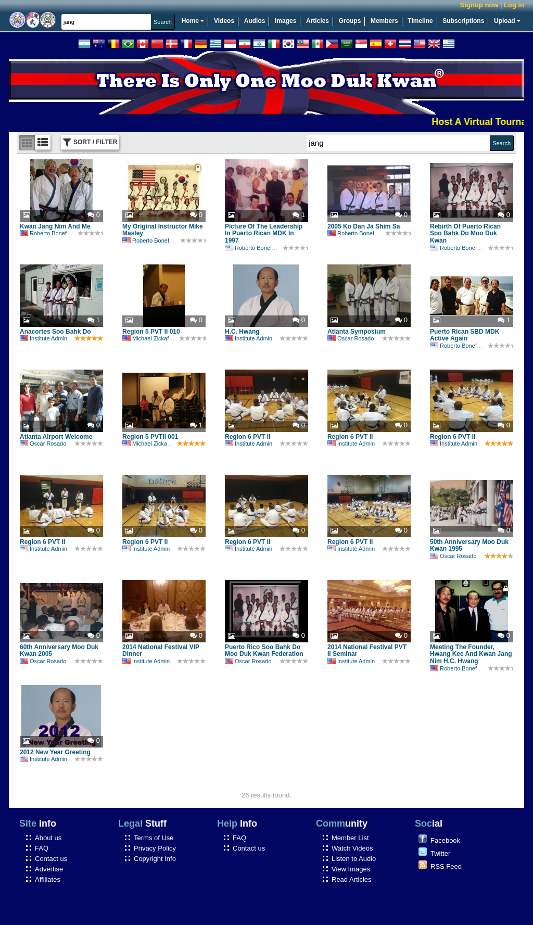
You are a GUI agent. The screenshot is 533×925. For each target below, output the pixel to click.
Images (285, 20)
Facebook (445, 840)
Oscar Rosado (350, 338)
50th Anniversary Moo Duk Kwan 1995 (469, 545)
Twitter (440, 853)
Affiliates (47, 879)
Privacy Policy (155, 848)
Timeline (420, 20)
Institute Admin (43, 338)
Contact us (51, 859)
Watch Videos (352, 848)
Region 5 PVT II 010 (151, 331)
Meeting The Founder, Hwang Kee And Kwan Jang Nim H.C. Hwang (471, 654)
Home (193, 20)
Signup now (479, 5)
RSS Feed (446, 866)
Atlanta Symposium (356, 331)
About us (48, 838)
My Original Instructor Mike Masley (162, 230)
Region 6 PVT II (247, 436)
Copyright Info (155, 859)
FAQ (41, 848)
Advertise (49, 869)
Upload (507, 20)
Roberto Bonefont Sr (51, 233)
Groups (350, 20)
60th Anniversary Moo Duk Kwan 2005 (59, 650)
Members (384, 20)
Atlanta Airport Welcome (56, 436)
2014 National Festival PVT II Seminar (367, 650)
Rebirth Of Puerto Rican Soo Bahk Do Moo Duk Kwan (465, 234)
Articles (317, 20)
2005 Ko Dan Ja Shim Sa (363, 226)
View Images (351, 869)
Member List (350, 838)
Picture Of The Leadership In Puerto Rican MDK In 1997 (263, 234)
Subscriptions (463, 20)
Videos (224, 20)
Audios (254, 20)
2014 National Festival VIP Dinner (160, 650)
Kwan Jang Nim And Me (55, 226)
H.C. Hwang (242, 331)
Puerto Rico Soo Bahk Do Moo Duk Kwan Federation (264, 650)
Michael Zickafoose (151, 338)
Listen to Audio (354, 859)
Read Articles (352, 879)
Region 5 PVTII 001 (150, 436)
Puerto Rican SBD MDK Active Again (464, 335)
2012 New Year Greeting (55, 752)
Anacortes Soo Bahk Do (55, 331)
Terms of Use (154, 838)
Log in (514, 5)
